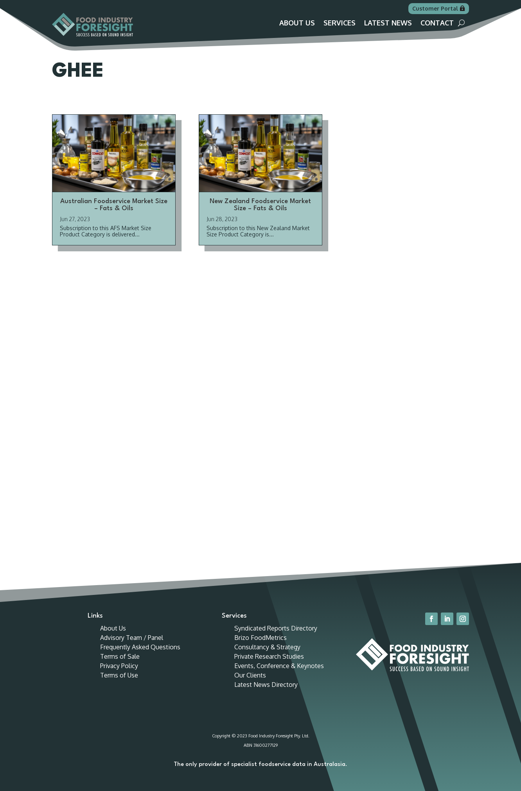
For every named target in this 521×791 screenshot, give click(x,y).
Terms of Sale (120, 665)
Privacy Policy (119, 674)
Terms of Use (119, 684)
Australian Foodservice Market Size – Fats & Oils (113, 213)
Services (339, 23)
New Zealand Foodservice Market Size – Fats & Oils (260, 213)
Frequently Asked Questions (140, 655)
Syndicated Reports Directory (275, 637)
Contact (437, 23)
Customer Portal (435, 8)
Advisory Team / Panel (131, 646)
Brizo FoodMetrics (260, 646)
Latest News (388, 23)
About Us (297, 23)
